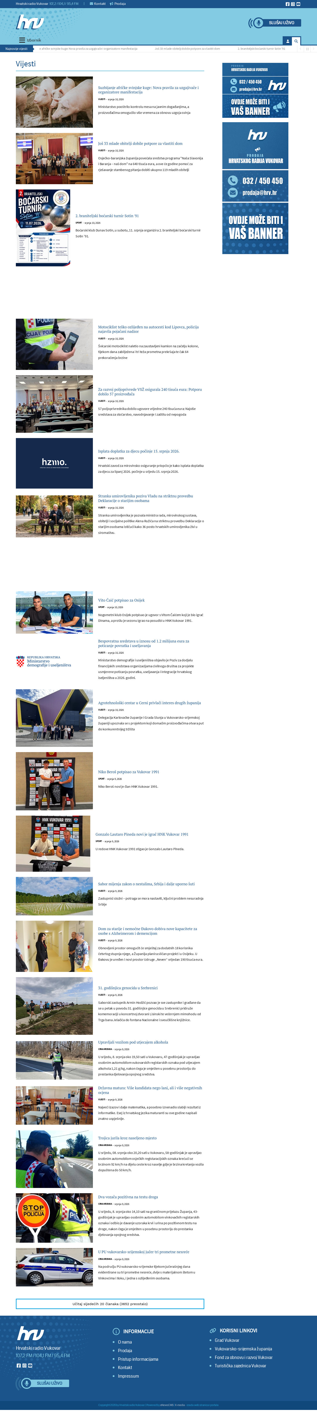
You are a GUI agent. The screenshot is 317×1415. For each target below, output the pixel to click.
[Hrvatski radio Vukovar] (30, 22)
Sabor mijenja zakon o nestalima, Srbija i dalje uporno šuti (145, 904)
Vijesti (101, 104)
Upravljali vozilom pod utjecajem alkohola (147, 1063)
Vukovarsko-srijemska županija (243, 1379)
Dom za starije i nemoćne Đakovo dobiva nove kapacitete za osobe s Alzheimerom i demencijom (147, 951)
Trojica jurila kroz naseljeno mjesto (139, 1163)
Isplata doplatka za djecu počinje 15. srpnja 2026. (148, 451)
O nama (125, 1372)
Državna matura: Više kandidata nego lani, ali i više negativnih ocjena (148, 1114)
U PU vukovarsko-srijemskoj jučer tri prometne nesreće (141, 1279)
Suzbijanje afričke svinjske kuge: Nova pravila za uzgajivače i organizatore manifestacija (84, 49)
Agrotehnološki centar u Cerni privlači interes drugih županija (142, 723)
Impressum (128, 1406)
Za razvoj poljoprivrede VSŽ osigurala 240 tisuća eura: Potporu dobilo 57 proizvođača (148, 392)
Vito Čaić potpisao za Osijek (131, 610)
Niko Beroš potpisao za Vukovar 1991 (141, 792)
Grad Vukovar (227, 1370)
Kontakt (98, 3)
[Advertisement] (110, 295)
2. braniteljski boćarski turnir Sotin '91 (263, 49)
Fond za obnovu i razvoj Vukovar (244, 1387)
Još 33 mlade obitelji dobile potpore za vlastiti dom (189, 49)
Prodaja (118, 3)
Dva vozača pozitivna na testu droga (140, 1222)
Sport (79, 223)
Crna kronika (105, 1071)
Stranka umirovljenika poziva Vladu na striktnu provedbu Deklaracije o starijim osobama (145, 503)
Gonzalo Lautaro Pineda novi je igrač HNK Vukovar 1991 (145, 854)
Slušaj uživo (281, 23)
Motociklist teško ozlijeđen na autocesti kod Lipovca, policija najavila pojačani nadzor (149, 329)
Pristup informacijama (138, 1389)
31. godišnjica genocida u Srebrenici (140, 1008)
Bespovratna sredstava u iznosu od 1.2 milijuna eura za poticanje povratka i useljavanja (143, 658)
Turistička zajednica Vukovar (240, 1396)
